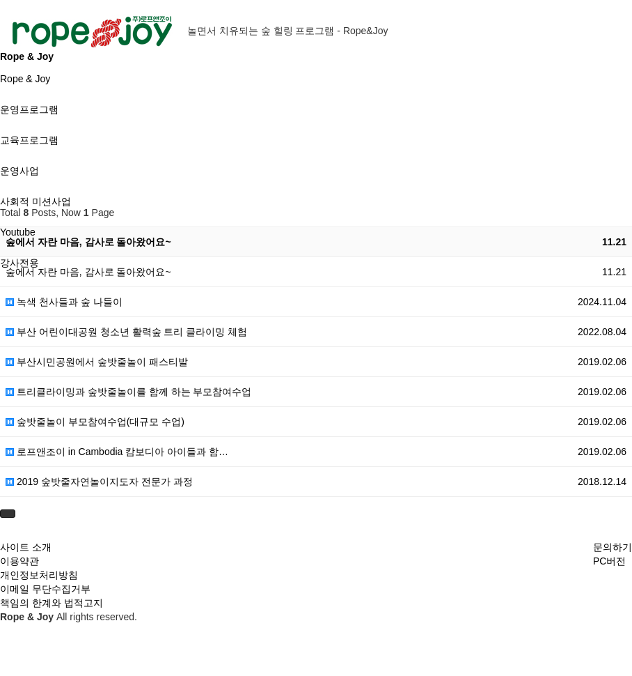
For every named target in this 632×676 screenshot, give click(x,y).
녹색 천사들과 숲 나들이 (64, 301)
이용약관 (19, 561)
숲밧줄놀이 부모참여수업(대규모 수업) (95, 421)
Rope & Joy (25, 78)
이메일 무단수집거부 (45, 588)
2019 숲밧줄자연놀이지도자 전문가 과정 (99, 481)
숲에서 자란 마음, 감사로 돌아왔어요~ (88, 241)
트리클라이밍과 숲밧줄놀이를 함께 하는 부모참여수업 (128, 391)
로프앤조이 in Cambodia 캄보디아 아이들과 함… (117, 451)
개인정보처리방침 (39, 575)
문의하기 (612, 547)
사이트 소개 (26, 547)
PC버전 (609, 561)
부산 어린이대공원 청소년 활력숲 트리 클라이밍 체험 (126, 331)
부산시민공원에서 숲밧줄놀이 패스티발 (97, 361)
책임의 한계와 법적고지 (51, 602)
